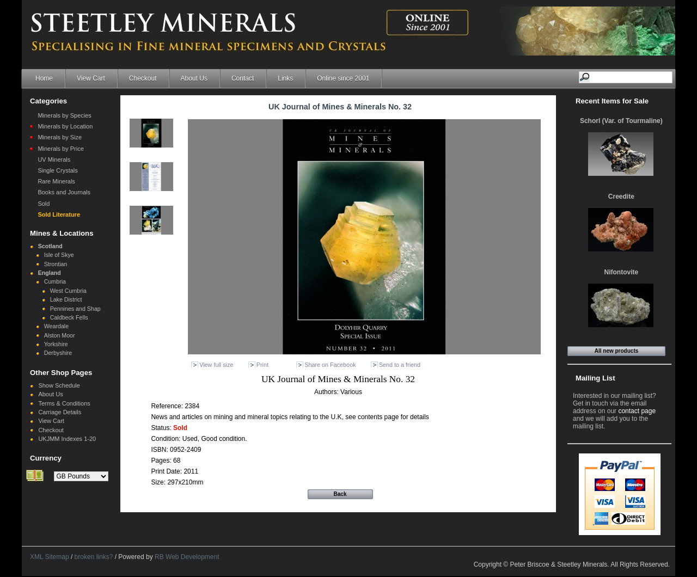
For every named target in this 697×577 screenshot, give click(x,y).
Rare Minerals (56, 181)
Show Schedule (59, 385)
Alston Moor (59, 335)
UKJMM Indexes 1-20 (67, 438)
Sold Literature (59, 214)
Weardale (56, 326)
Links (285, 78)
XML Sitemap (49, 557)
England (49, 272)
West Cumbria (68, 290)
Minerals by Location (65, 126)
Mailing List (595, 378)
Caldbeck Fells (69, 317)
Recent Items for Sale (612, 101)
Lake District (66, 299)
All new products (617, 351)
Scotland (50, 246)
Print (262, 364)
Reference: (168, 406)
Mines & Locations (62, 233)
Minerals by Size (60, 137)
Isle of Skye (59, 254)
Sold (44, 203)
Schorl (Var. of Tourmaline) (621, 121)
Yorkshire (56, 344)
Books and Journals (64, 192)
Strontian (56, 264)
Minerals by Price (60, 148)
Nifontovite (621, 272)
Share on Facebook (330, 364)
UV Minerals (54, 159)
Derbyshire (58, 352)
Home (44, 78)
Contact (242, 78)
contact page (637, 411)
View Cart (91, 78)
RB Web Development (187, 557)
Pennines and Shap (75, 308)
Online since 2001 (343, 78)
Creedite (621, 196)
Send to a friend (399, 364)
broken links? (94, 557)
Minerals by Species (64, 115)
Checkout (143, 78)
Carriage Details (59, 412)
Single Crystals (57, 170)
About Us (194, 78)
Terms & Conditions (64, 403)
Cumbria (55, 281)
